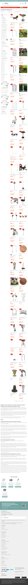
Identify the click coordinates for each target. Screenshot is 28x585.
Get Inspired (18, 486)
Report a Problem (4, 536)
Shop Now (4, 486)
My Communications (4, 529)
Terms (13, 522)
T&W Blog (2, 562)
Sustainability (3, 561)
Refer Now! (16, 0)
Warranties (2, 545)
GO (6, 85)
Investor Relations (4, 565)
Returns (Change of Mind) (5, 541)
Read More (5, 496)
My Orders (2, 528)
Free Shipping (3, 542)
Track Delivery (3, 534)
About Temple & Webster (5, 558)
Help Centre (3, 533)
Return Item (3, 537)
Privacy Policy (14, 523)
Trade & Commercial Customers (5, 554)
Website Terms (3, 546)
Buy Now (11, 486)
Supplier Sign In (3, 553)
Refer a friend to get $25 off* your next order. (10, 0)
